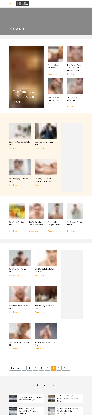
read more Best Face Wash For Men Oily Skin (20, 263)
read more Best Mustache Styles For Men (20, 299)
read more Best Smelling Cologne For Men (55, 217)
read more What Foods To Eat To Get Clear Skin (46, 263)
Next (66, 368)
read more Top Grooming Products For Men (46, 299)
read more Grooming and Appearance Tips (46, 136)
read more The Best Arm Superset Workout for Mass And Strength (26, 398)
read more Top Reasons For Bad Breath (75, 217)
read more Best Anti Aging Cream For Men (20, 172)
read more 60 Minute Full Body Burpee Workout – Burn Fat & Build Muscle (65, 398)
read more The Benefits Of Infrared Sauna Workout (26, 77)
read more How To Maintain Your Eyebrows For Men (36, 217)
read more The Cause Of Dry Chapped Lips (20, 336)
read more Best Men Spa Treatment (55, 60)
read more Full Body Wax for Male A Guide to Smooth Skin (46, 172)
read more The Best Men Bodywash (75, 93)
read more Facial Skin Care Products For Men (20, 136)
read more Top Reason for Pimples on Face (55, 91)
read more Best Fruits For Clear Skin (17, 217)
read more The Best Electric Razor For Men (46, 336)
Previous (15, 368)
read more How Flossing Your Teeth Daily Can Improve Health (75, 60)
